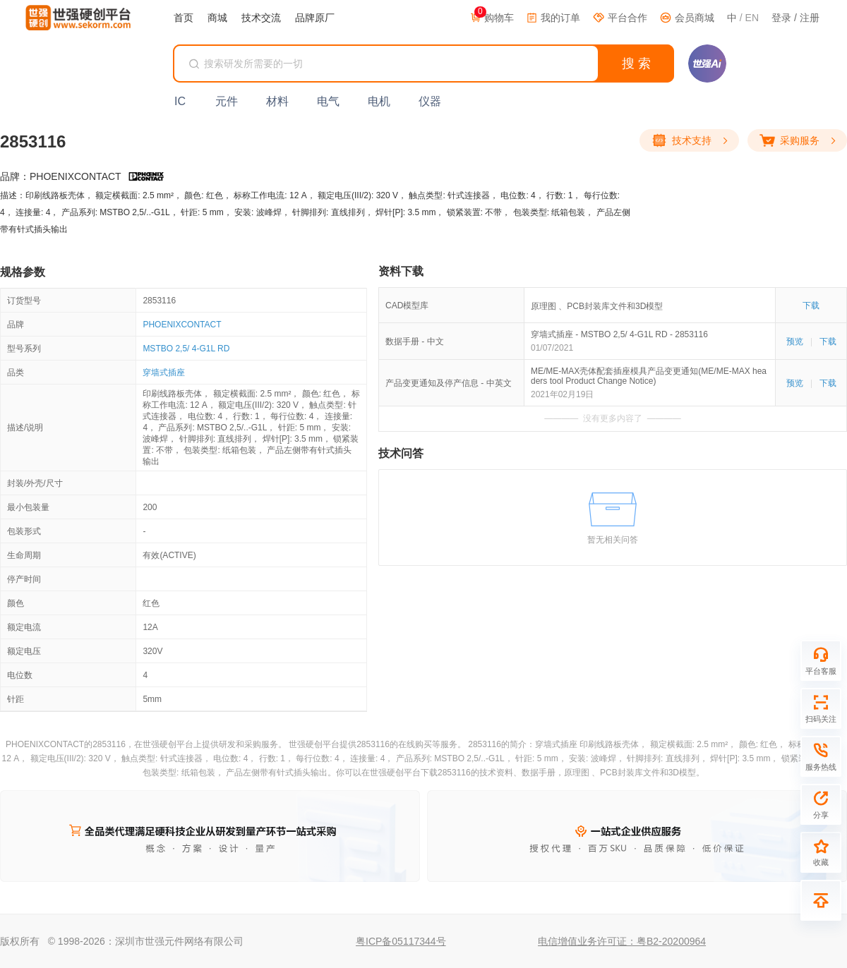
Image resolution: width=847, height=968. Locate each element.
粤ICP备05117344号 (401, 941)
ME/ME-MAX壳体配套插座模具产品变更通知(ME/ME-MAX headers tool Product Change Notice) (649, 376)
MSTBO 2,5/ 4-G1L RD (186, 348)
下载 (811, 305)
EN (752, 17)
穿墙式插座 (164, 372)
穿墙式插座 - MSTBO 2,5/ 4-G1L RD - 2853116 (619, 334)
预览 (794, 341)
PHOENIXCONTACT (182, 324)
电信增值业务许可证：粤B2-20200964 (622, 941)
